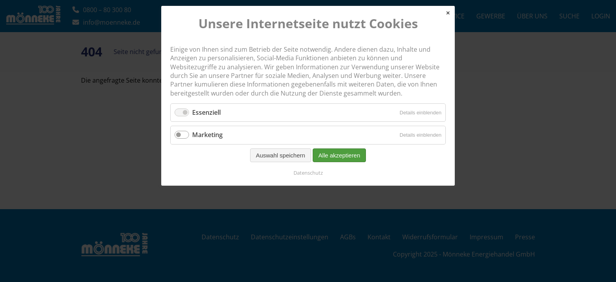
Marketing (207, 134)
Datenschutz (308, 172)
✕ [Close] (448, 13)
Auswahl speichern (280, 155)
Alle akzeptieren (339, 155)
